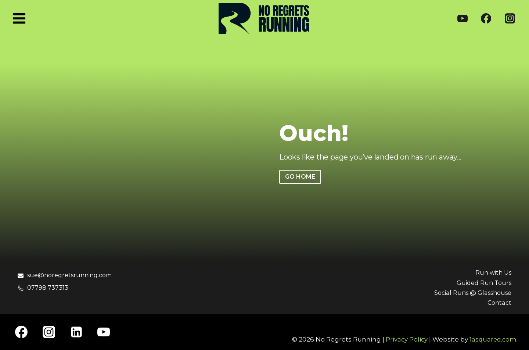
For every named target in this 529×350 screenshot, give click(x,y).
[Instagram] (510, 18)
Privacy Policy (405, 339)
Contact (498, 302)
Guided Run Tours (482, 282)
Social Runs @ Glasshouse (469, 292)
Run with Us (492, 272)
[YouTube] (462, 18)
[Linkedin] (76, 331)
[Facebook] (486, 18)
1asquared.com (492, 339)
